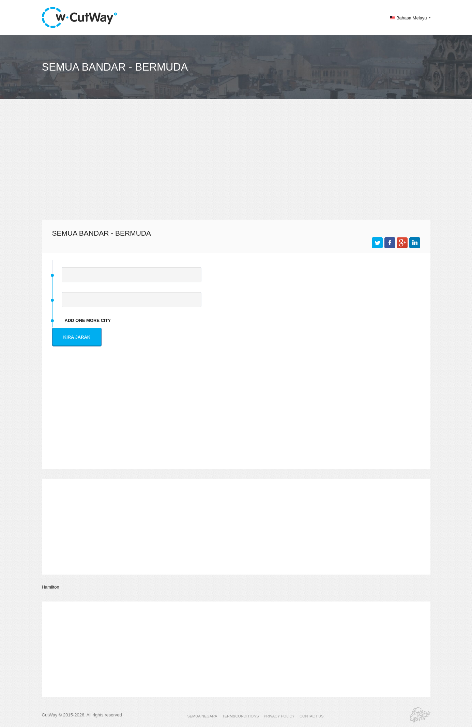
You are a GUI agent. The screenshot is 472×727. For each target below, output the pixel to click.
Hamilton (50, 587)
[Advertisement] (236, 165)
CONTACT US (312, 716)
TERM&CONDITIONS (240, 716)
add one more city (88, 320)
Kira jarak (77, 337)
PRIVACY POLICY (279, 716)
